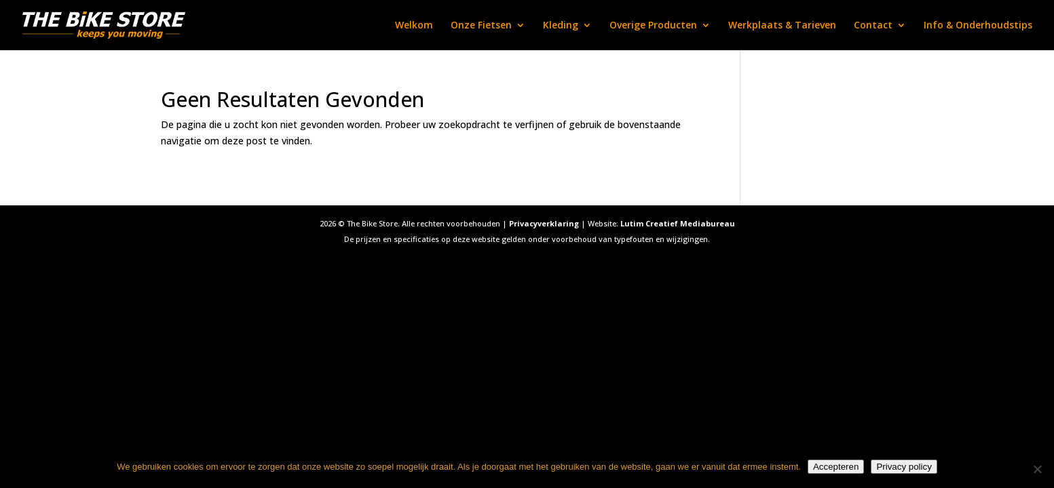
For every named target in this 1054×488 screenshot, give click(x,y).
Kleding (560, 25)
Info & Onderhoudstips (978, 25)
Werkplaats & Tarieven (782, 25)
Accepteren (836, 467)
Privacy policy (903, 467)
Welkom (414, 25)
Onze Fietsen (481, 25)
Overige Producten (653, 25)
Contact (873, 25)
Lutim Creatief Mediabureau (677, 223)
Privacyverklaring (544, 223)
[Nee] (1037, 469)
